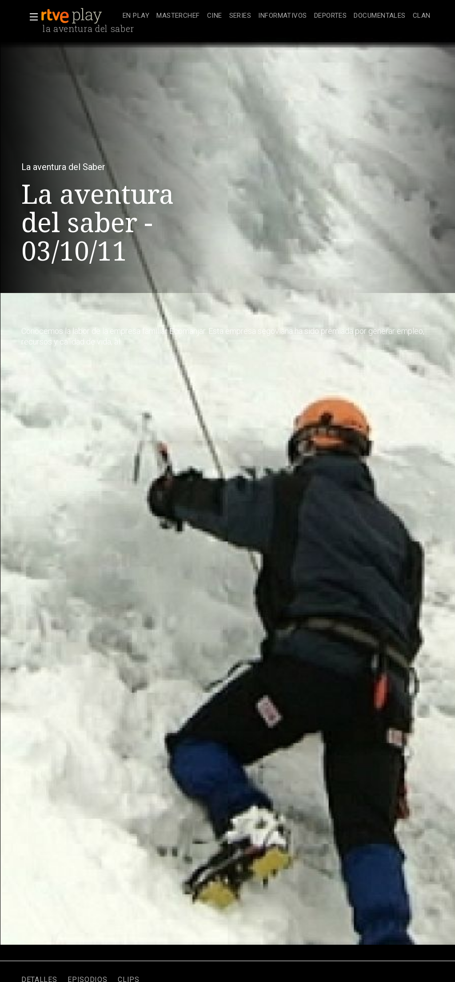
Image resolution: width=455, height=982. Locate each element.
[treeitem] (136, 16)
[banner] (80, 16)
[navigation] (276, 16)
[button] (31, 17)
